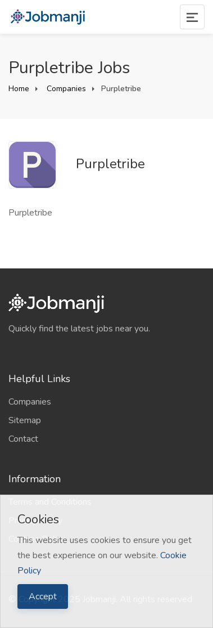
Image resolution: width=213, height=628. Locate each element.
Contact (23, 439)
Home (18, 88)
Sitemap (24, 420)
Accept (43, 596)
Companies (65, 88)
